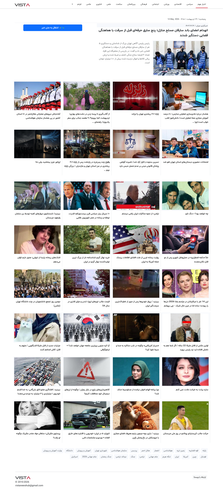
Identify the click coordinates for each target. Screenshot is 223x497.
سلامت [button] (119, 4)
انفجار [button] (156, 450)
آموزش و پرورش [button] (84, 450)
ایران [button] (177, 456)
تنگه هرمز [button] (166, 456)
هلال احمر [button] (145, 450)
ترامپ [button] (142, 456)
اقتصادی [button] (177, 4)
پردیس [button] (134, 450)
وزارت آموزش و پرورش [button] (52, 450)
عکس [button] (88, 4)
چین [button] (194, 456)
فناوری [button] (99, 4)
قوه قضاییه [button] (193, 450)
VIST (22, 4)
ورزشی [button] (166, 4)
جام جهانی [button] (153, 456)
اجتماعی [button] (155, 4)
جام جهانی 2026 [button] (89, 456)
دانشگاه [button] (69, 450)
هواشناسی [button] (168, 450)
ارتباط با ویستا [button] (200, 477)
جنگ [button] (133, 456)
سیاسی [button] (190, 4)
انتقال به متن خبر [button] (53, 28)
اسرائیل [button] (74, 456)
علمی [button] (109, 4)
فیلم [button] (79, 4)
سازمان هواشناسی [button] (119, 450)
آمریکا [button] (185, 456)
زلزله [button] (204, 450)
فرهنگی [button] (143, 4)
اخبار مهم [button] (202, 4)
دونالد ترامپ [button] (121, 456)
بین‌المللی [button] (131, 4)
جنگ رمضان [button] (106, 456)
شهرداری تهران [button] (101, 450)
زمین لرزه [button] (181, 450)
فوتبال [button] (203, 456)
